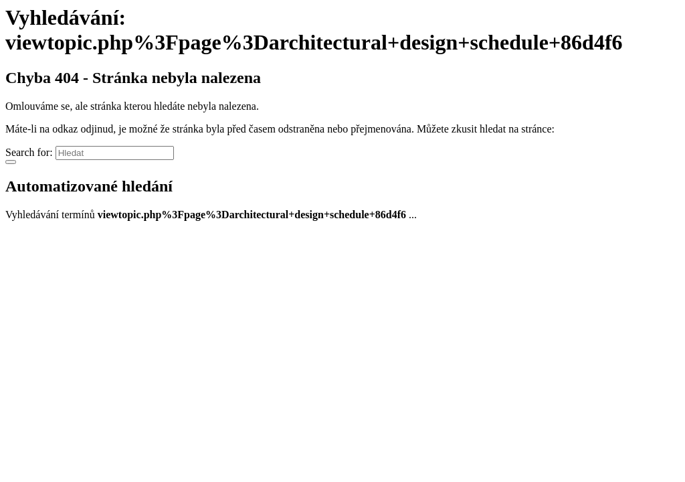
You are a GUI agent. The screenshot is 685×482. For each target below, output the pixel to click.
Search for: (29, 152)
